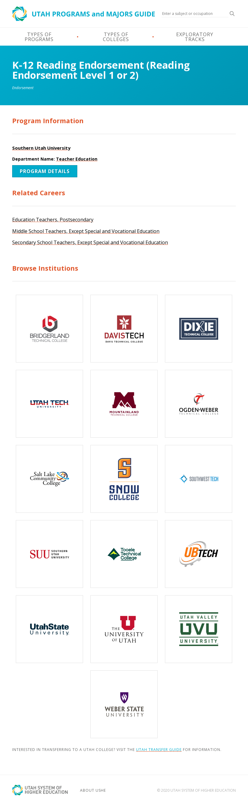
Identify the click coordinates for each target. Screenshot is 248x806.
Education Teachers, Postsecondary (52, 219)
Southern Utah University (41, 148)
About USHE (93, 790)
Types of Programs (39, 37)
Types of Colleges (116, 37)
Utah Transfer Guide (159, 749)
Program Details (45, 171)
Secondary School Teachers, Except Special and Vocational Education (90, 242)
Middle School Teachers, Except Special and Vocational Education (85, 231)
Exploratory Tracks (194, 37)
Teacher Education (76, 159)
